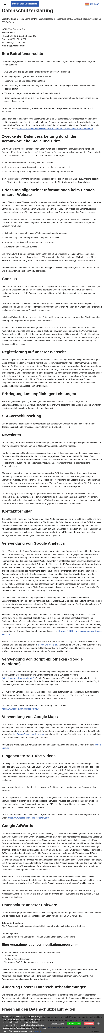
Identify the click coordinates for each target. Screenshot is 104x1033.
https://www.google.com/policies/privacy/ (20, 709)
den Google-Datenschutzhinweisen (29, 734)
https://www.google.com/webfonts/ (18, 678)
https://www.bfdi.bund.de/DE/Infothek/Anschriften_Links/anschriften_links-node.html (55, 129)
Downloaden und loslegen (24, 4)
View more (38, 1031)
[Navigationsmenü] (5, 4)
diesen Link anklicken (47, 645)
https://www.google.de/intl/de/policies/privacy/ (28, 818)
